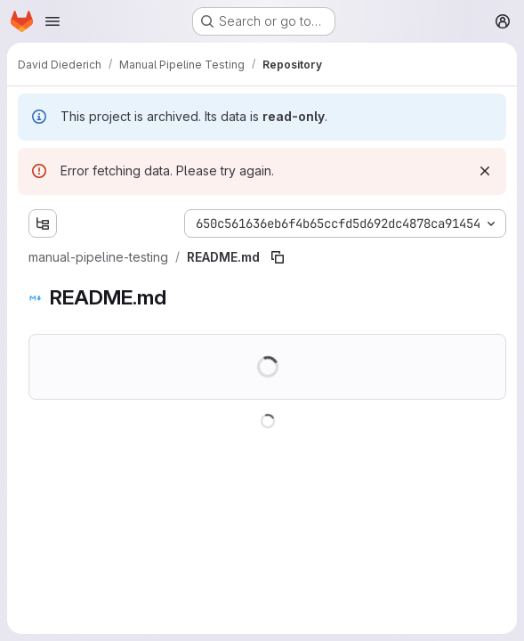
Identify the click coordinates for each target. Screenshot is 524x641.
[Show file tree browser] (42, 223)
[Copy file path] (277, 257)
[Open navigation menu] (52, 21)
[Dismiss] (485, 171)
